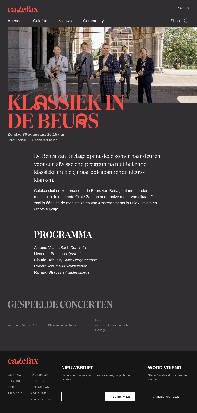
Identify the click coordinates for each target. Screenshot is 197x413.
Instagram (40, 387)
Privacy (15, 393)
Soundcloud (42, 399)
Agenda (15, 21)
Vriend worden (166, 396)
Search (186, 21)
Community (93, 21)
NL (180, 7)
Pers (12, 387)
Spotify (37, 381)
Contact (15, 374)
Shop (175, 21)
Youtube (38, 393)
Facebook (39, 374)
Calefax (40, 21)
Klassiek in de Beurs (44, 140)
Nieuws (65, 21)
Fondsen (16, 381)
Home (11, 140)
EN (187, 7)
